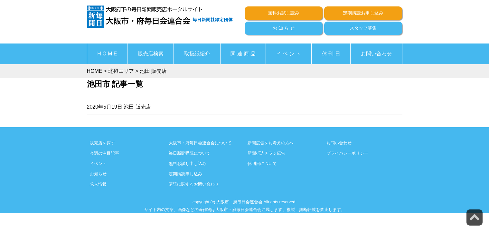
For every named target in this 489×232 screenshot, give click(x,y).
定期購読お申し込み (363, 12)
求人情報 (98, 184)
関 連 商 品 (242, 53)
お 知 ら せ (284, 28)
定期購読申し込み (185, 173)
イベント (98, 163)
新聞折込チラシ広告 (266, 153)
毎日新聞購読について (190, 153)
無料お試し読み (283, 12)
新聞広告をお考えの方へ (271, 142)
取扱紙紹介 (197, 53)
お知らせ (98, 173)
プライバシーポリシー (347, 153)
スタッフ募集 (363, 28)
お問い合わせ (376, 53)
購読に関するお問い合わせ (194, 184)
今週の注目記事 (104, 153)
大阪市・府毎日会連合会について (200, 142)
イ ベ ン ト (288, 53)
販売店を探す (102, 142)
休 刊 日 (331, 53)
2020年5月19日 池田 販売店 (119, 107)
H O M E (107, 53)
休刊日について (262, 163)
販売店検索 (151, 53)
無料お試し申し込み (187, 163)
